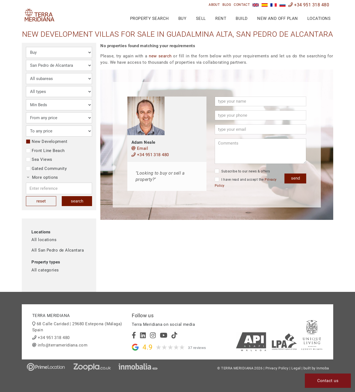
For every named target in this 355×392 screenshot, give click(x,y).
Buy (182, 18)
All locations (44, 239)
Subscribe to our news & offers (242, 171)
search (77, 201)
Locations (318, 18)
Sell (201, 18)
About (214, 5)
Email (139, 148)
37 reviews (197, 348)
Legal (295, 368)
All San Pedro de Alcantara (57, 250)
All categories (45, 270)
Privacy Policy (277, 368)
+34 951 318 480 (308, 4)
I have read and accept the (246, 182)
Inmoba (322, 368)
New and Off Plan (277, 18)
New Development (46, 141)
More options (42, 177)
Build (242, 18)
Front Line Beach (45, 150)
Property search (149, 18)
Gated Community (46, 168)
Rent (220, 18)
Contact (242, 5)
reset (41, 201)
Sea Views (39, 159)
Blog (226, 5)
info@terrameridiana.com (62, 345)
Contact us (328, 380)
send (295, 178)
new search (160, 56)
